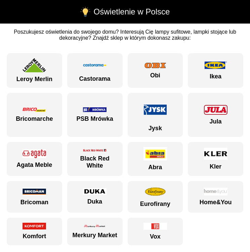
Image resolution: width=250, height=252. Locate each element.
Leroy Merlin (34, 70)
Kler (215, 159)
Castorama (95, 70)
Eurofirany (155, 196)
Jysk (155, 115)
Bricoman (34, 197)
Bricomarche (34, 114)
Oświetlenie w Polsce (132, 11)
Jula (215, 115)
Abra (155, 159)
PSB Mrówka (95, 114)
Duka (95, 196)
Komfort (34, 231)
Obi (155, 70)
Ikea (215, 70)
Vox (155, 231)
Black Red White (95, 159)
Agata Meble (34, 159)
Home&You (216, 197)
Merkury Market (95, 231)
